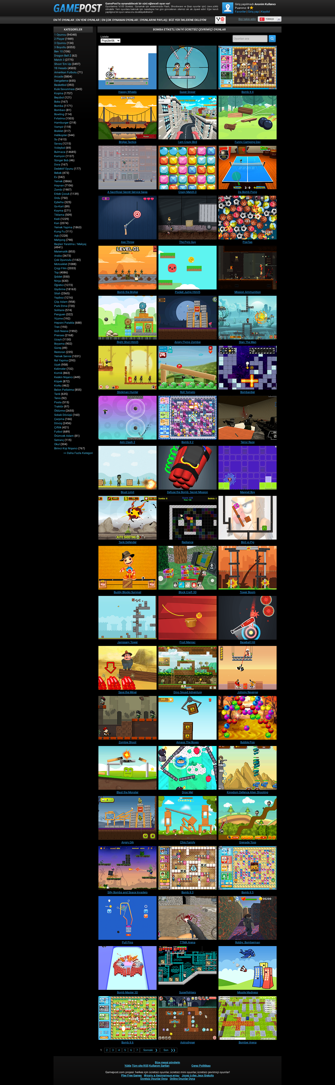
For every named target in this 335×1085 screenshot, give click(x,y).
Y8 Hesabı (60, 68)
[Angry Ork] (127, 818)
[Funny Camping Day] (247, 117)
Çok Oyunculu (63, 260)
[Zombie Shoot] (127, 718)
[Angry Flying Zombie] (187, 318)
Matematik (61, 251)
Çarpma (59, 419)
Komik (58, 373)
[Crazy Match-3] (187, 167)
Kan (56, 223)
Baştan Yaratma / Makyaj (70, 244)
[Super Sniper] (187, 67)
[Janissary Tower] (127, 618)
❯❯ (168, 1050)
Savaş (58, 143)
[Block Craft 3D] (187, 568)
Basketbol (60, 85)
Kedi (57, 219)
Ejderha (59, 202)
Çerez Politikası (201, 1065)
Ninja (57, 280)
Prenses (59, 335)
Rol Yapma (61, 360)
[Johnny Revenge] (247, 668)
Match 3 (59, 59)
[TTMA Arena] (187, 918)
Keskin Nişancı (63, 377)
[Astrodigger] (187, 1018)
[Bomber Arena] (247, 1018)
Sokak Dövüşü (63, 415)
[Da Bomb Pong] (247, 167)
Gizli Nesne (61, 331)
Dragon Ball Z (62, 55)
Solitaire (59, 310)
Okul (57, 444)
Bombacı (59, 110)
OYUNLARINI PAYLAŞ (153, 20)
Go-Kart (59, 206)
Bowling (59, 114)
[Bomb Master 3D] (127, 968)
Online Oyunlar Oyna (182, 1078)
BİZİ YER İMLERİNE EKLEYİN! (187, 20)
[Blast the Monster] (127, 768)
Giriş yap (253, 11)
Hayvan (59, 185)
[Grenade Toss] (247, 818)
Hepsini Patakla (64, 322)
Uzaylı (58, 339)
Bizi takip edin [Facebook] (247, 19)
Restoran (59, 352)
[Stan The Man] (247, 318)
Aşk (56, 235)
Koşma (58, 93)
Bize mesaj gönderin (167, 1062)
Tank (57, 394)
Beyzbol (59, 97)
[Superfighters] (187, 968)
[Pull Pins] (127, 918)
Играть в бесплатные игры (161, 1075)
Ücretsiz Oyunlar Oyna (154, 1078)
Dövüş (58, 423)
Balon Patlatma (64, 389)
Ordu (57, 198)
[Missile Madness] (247, 968)
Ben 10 (58, 51)
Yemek (58, 181)
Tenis (57, 398)
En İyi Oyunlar (64, 20)
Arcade (58, 76)
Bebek (58, 173)
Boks (57, 101)
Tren (57, 327)
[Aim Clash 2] (127, 418)
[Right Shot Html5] (127, 318)
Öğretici (59, 285)
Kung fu (59, 231)
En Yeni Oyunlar (88, 20)
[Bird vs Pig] (247, 518)
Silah (57, 293)
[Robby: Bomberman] (247, 918)
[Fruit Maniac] (187, 618)
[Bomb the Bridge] (127, 267)
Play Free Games (131, 1075)
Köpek (58, 381)
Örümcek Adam (64, 435)
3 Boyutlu (60, 47)
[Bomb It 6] (127, 1018)
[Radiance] (187, 518)
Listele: (104, 36)
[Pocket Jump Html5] (187, 267)
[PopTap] (247, 217)
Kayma (58, 210)
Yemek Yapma (63, 227)
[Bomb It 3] (187, 868)
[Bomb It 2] (187, 418)
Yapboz (59, 297)
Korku (58, 385)
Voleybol (59, 147)
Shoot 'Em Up (62, 64)
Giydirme (59, 289)
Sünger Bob (61, 160)
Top (56, 272)
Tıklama (59, 214)
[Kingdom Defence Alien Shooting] (247, 768)
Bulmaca (59, 152)
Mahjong (59, 240)
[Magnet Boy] (247, 468)
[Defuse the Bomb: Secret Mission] (187, 468)
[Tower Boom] (247, 568)
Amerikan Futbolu (65, 72)
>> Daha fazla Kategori (78, 453)
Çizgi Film (60, 268)
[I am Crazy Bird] (187, 117)
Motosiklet (60, 264)
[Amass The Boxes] (187, 718)
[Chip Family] (187, 818)
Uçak (57, 364)
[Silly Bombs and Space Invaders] (127, 868)
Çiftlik (57, 427)
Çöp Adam (61, 301)
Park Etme (60, 306)
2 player (59, 38)
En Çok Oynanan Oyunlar (120, 20)
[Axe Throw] (127, 217)
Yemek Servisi (62, 356)
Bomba (58, 105)
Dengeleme (61, 80)
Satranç (59, 440)
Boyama (59, 343)
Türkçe (266, 19)
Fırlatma (59, 118)
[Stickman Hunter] (127, 368)
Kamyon (59, 156)
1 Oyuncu (60, 34)
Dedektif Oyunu (63, 168)
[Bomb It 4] (247, 67)
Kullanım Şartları (159, 1065)
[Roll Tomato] (187, 368)
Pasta (58, 402)
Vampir (59, 126)
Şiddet (58, 276)
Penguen (59, 314)
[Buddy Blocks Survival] (127, 568)
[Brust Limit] (127, 468)
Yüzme (58, 318)
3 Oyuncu (60, 43)
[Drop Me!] (187, 768)
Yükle (127, 1065)
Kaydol (265, 11)
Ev (55, 177)
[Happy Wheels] (127, 67)
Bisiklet (58, 131)
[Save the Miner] (127, 668)
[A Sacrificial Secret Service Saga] (127, 167)
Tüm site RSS (140, 1065)
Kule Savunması (64, 89)
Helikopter (60, 135)
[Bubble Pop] (247, 718)
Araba (58, 255)
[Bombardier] (247, 368)
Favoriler (240, 11)
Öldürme (59, 410)
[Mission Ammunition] (247, 267)
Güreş (57, 347)
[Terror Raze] (247, 418)
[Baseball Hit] (247, 618)
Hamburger (61, 122)
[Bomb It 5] (247, 868)
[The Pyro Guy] (187, 217)
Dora (57, 164)
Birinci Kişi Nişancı (65, 448)
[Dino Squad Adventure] (187, 668)
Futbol (58, 431)
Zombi (58, 189)
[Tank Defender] (127, 518)
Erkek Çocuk (62, 193)
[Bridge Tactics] (127, 117)
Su (55, 139)
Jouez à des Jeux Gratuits (198, 1075)
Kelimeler (60, 368)
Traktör (58, 406)
